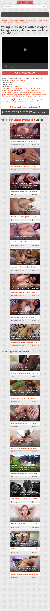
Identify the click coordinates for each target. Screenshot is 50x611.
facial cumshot (10, 88)
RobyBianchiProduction (14, 86)
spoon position (18, 98)
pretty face (8, 96)
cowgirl (26, 92)
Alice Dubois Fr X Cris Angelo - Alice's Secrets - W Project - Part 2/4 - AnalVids (25, 493)
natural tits (34, 94)
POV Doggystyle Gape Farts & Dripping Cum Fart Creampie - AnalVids (25, 417)
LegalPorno (14, 351)
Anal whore (17, 90)
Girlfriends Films (16, 401)
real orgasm (33, 96)
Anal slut (10, 90)
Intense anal (26, 94)
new (39, 94)
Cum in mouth (34, 92)
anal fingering (32, 88)
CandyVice (14, 426)
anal (25, 88)
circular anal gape (18, 92)
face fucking (17, 94)
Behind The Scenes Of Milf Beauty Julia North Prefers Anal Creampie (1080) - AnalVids (25, 468)
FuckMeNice (15, 527)
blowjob (9, 92)
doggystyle (9, 94)
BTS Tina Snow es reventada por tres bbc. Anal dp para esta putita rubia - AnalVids (25, 543)
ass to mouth (25, 90)
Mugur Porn (14, 477)
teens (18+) (19, 88)
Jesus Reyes (15, 552)
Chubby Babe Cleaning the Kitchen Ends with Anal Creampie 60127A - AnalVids (25, 568)
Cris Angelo (14, 502)
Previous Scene (18, 107)
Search (44, 7)
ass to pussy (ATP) (36, 90)
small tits (9, 98)
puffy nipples (16, 96)
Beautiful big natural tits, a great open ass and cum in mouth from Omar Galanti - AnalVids (25, 186)
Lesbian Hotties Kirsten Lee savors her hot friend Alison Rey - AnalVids (25, 392)
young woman (28, 98)
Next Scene (34, 107)
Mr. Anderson (11, 80)
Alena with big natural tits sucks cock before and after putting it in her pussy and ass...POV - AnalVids (25, 336)
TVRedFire (14, 376)
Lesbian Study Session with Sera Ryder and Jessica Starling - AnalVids (24, 442)
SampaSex (14, 577)
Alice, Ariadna (20, 80)
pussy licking (25, 96)
